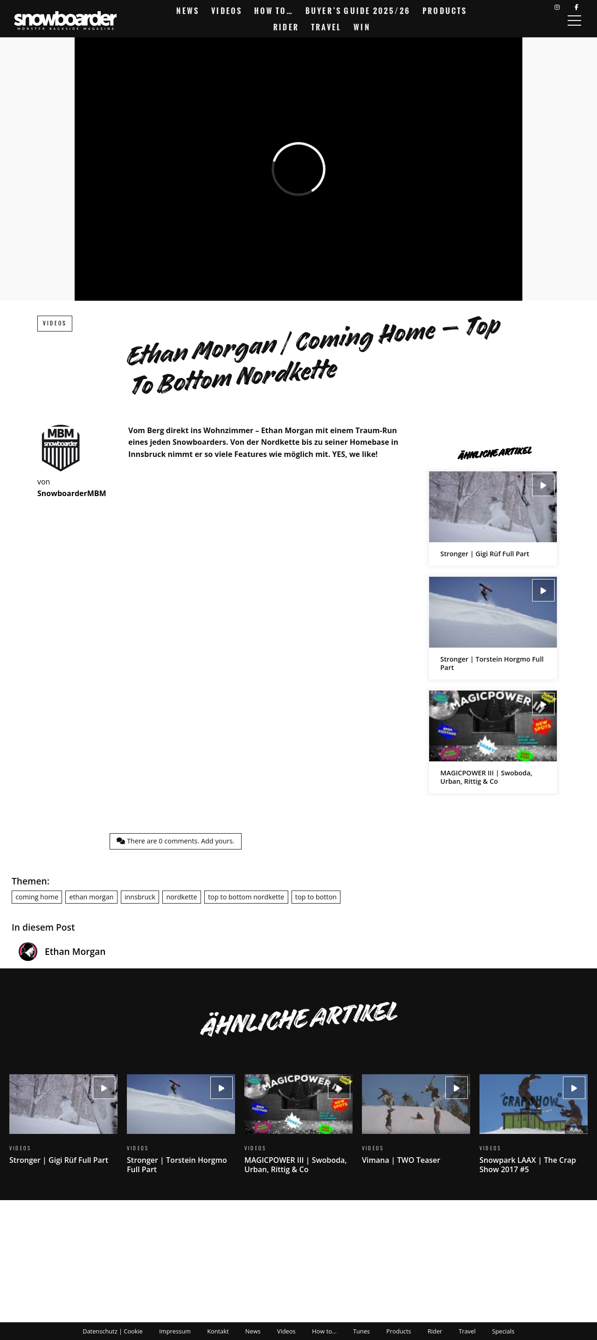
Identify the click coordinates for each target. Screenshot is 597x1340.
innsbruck (140, 896)
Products (445, 10)
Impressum (175, 1331)
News (187, 10)
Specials (503, 1331)
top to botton (316, 896)
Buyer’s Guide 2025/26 (357, 10)
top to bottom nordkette (246, 896)
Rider (286, 27)
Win (362, 27)
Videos (226, 10)
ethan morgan (91, 896)
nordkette (181, 896)
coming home (36, 896)
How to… (273, 10)
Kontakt (218, 1331)
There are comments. (175, 840)
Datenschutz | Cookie (113, 1331)
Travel (326, 27)
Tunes (361, 1331)
